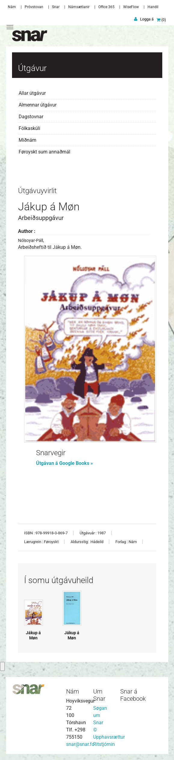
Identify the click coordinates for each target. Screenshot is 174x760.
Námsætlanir (79, 7)
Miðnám (27, 140)
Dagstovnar (31, 116)
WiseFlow (131, 7)
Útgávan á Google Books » (65, 463)
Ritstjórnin (104, 744)
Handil (153, 7)
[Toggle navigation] (10, 27)
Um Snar (99, 695)
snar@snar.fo (80, 744)
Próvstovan (34, 7)
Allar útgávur (32, 93)
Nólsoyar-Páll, (31, 240)
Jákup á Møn (33, 635)
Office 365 (106, 7)
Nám (12, 7)
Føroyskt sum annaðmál (44, 152)
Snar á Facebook (133, 695)
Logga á (147, 19)
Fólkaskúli (29, 128)
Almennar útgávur (37, 105)
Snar (56, 7)
